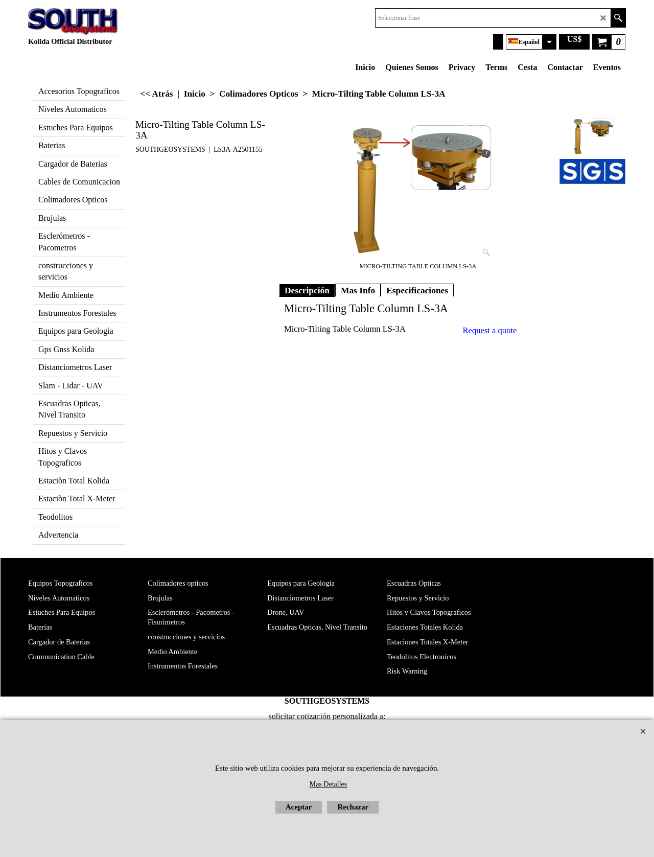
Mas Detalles (328, 784)
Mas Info (358, 290)
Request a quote (490, 330)
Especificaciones (417, 290)
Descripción (307, 290)
